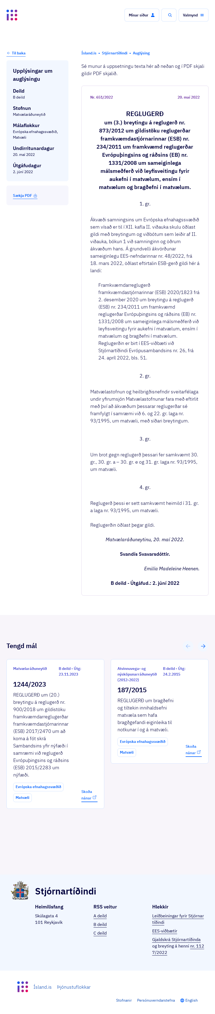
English (191, 1000)
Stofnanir (124, 1000)
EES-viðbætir (164, 930)
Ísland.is (42, 987)
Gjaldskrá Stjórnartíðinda (176, 939)
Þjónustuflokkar (74, 987)
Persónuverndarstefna (156, 1000)
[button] (141, 15)
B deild (100, 924)
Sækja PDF (25, 195)
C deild (100, 933)
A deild (100, 915)
